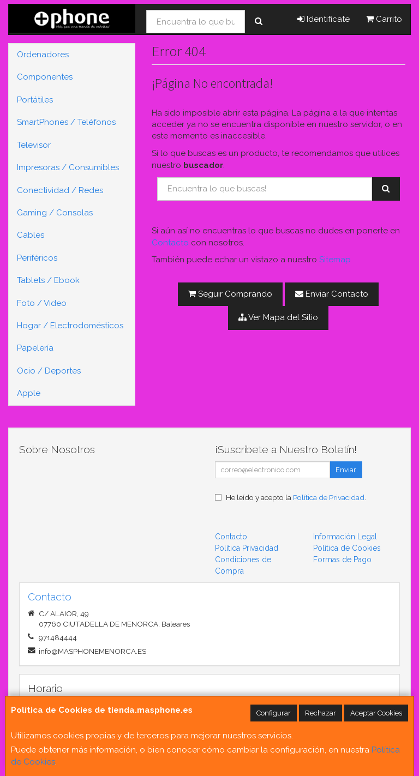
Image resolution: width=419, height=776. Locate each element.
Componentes (45, 77)
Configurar (273, 713)
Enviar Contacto (331, 294)
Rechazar (320, 713)
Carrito (384, 19)
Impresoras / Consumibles (68, 167)
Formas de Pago (342, 559)
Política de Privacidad (328, 497)
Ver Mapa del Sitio (278, 317)
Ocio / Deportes (49, 371)
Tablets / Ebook (48, 280)
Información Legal (345, 536)
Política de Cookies (347, 548)
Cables (30, 235)
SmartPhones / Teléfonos (66, 122)
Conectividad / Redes (60, 190)
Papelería (35, 348)
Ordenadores (43, 54)
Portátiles (35, 100)
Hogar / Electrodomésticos (70, 325)
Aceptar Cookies (376, 713)
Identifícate (323, 19)
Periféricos (37, 258)
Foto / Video (42, 303)
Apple (28, 393)
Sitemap (335, 259)
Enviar (346, 470)
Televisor (34, 145)
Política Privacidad (246, 548)
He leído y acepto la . (296, 497)
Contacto (170, 243)
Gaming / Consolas (55, 213)
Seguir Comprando (230, 294)
